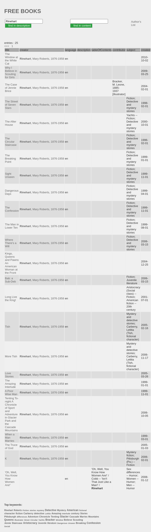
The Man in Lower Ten (12, 226)
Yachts (41, 520)
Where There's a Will (10, 243)
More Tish (11, 356)
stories (33, 510)
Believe (68, 520)
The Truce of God (11, 446)
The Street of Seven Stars (11, 104)
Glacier (64, 516)
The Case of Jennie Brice (11, 88)
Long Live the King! (11, 298)
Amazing (56, 513)
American (72, 510)
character (9, 513)
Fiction (26, 510)
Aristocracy (30, 523)
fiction (19, 513)
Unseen (71, 523)
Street (27, 520)
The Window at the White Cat (11, 58)
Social (7, 526)
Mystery (61, 510)
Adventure (33, 517)
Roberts (18, 510)
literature (51, 523)
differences (22, 517)
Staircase (17, 523)
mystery (40, 510)
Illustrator (19, 520)
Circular (34, 520)
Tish (7, 326)
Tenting (55, 516)
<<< (6, 46)
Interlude (66, 514)
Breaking (81, 523)
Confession (94, 523)
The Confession (12, 209)
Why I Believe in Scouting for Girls (11, 72)
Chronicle (44, 516)
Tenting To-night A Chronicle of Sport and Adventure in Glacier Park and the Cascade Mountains (11, 414)
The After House (10, 123)
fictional (83, 510)
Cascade (74, 516)
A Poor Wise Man (11, 392)
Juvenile (42, 523)
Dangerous (62, 523)
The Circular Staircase (10, 141)
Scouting (78, 520)
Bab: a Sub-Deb (10, 280)
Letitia (48, 514)
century (75, 513)
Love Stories (9, 375)
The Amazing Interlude (10, 384)
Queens (9, 519)
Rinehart (8, 510)
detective (39, 513)
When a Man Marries (10, 437)
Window (59, 520)
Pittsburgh (10, 516)
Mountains (93, 517)
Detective (50, 510)
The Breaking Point (10, 158)
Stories (83, 513)
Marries (83, 517)
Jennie (7, 523)
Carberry (28, 513)
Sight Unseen (10, 175)
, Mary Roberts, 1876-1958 (42, 58)
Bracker (50, 519)
